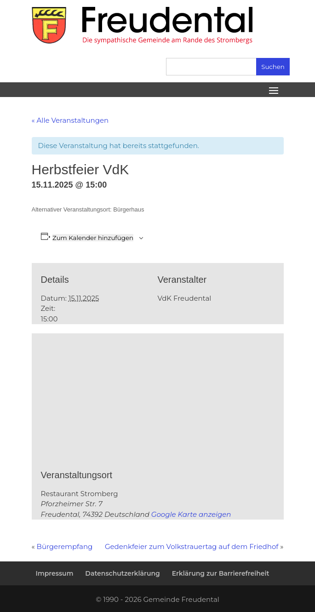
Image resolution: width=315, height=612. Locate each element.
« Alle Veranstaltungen (70, 120)
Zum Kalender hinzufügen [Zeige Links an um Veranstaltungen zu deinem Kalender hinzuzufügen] (92, 237)
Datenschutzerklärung (122, 573)
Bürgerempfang (65, 546)
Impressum (54, 573)
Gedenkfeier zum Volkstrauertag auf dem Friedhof (192, 546)
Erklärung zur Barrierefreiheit (220, 573)
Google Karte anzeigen (191, 514)
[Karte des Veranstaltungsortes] (128, 399)
